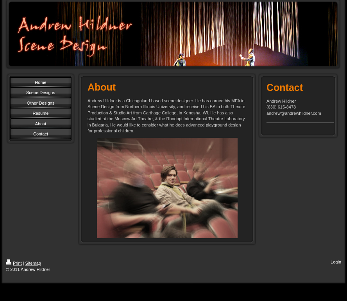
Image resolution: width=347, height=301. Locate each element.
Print (14, 263)
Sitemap (33, 263)
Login (336, 262)
